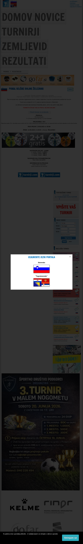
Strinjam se (70, 537)
